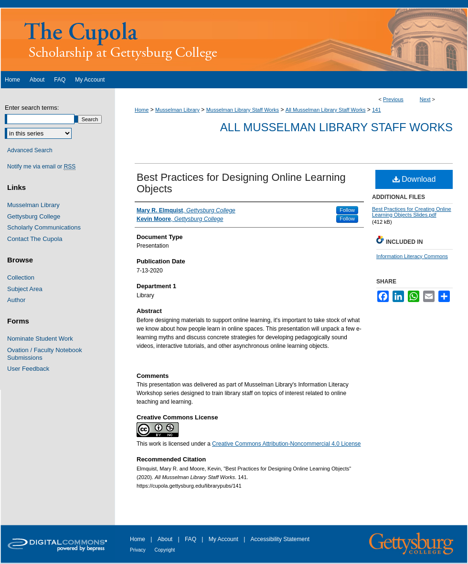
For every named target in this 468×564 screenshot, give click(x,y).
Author (16, 299)
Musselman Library (177, 110)
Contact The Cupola (34, 238)
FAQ (191, 539)
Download (414, 179)
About (166, 539)
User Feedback (28, 368)
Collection (20, 277)
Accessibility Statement (280, 539)
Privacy (138, 550)
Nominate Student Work (40, 338)
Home (142, 110)
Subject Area (25, 288)
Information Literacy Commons (412, 256)
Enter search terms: (32, 107)
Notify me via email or (41, 166)
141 (376, 110)
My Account (224, 539)
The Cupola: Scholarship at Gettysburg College (234, 39)
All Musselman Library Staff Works (326, 110)
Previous (393, 99)
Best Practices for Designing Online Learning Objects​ (241, 183)
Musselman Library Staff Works (242, 110)
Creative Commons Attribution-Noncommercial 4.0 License (286, 443)
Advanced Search (30, 150)
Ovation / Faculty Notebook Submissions (44, 353)
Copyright (165, 550)
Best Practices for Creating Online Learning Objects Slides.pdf (411, 212)
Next (425, 99)
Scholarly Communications (44, 227)
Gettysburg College (33, 216)
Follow (347, 210)
